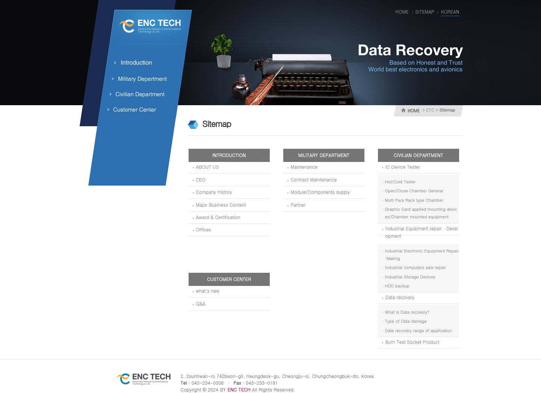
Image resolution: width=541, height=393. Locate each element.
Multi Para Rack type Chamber (414, 200)
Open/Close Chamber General (414, 190)
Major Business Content (221, 204)
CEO (201, 179)
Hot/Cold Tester (400, 181)
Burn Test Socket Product (412, 342)
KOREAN (450, 11)
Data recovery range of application (418, 330)
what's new (208, 290)
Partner (298, 204)
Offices (203, 229)
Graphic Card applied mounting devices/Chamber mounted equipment (421, 212)
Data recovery (400, 297)
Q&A (201, 303)
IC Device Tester (402, 166)
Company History (214, 192)
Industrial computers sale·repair (415, 267)
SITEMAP (425, 11)
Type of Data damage (406, 321)
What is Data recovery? (407, 312)
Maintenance (304, 166)
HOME (401, 11)
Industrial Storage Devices (410, 277)
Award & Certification (218, 217)
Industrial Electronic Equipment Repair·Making (422, 254)
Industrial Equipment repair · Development (421, 232)
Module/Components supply (320, 192)
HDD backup (397, 286)
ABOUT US (207, 166)
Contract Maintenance (314, 179)
